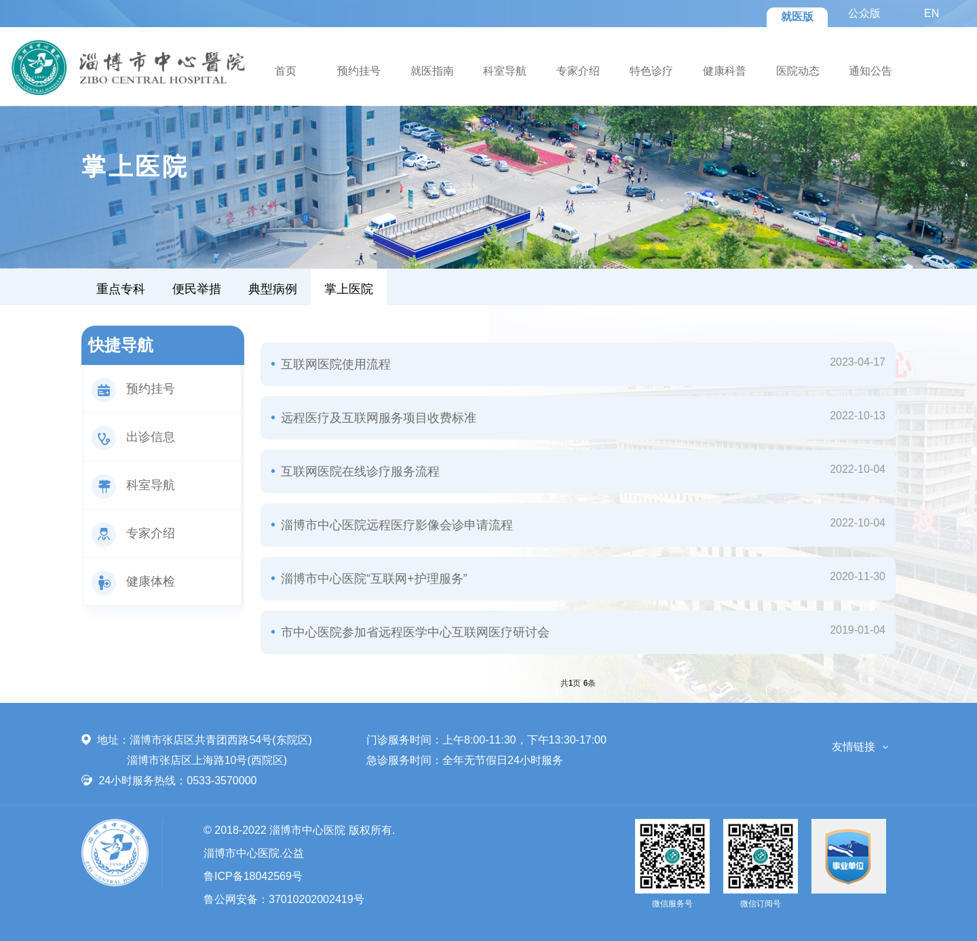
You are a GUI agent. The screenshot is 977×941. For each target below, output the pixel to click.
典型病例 (272, 289)
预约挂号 (359, 71)
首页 (285, 71)
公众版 (864, 13)
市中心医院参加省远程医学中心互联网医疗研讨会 (413, 632)
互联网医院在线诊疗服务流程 (358, 471)
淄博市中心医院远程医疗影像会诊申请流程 (395, 525)
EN (931, 13)
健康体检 (133, 581)
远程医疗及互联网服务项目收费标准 (376, 418)
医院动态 (798, 71)
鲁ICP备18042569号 (253, 876)
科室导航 (504, 71)
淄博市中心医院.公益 (254, 853)
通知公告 (870, 71)
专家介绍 (578, 71)
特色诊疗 (651, 71)
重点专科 (120, 289)
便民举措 (196, 289)
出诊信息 (133, 437)
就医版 (797, 16)
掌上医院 (348, 289)
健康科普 (724, 71)
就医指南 (432, 71)
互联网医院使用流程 (334, 364)
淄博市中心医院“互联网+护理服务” (372, 578)
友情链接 (853, 746)
